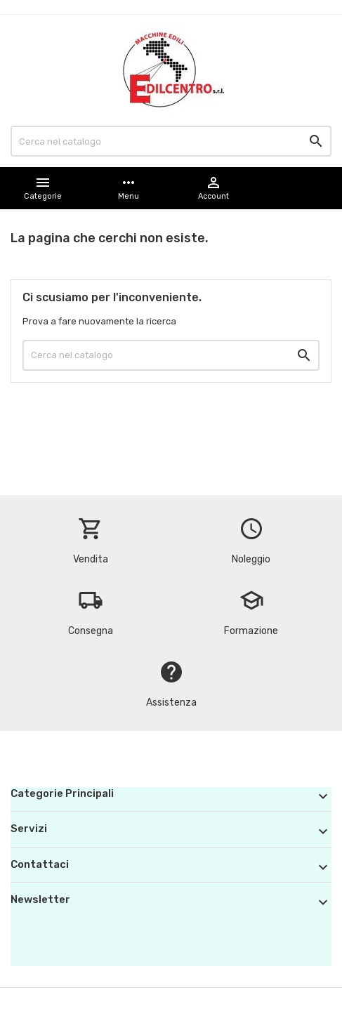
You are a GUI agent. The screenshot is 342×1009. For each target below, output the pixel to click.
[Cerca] (171, 141)
